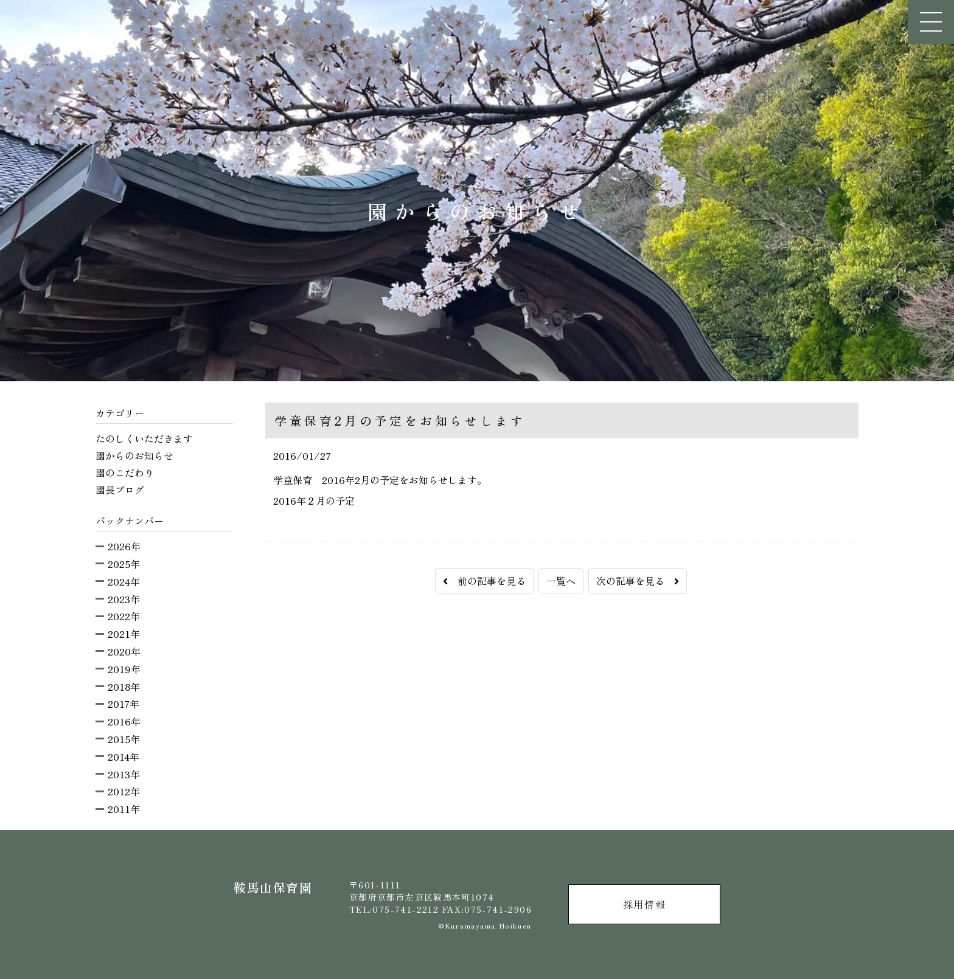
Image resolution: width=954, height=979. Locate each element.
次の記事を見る (637, 580)
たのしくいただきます (144, 438)
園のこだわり (125, 472)
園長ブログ (120, 489)
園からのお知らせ (134, 455)
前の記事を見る (484, 580)
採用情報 (644, 904)
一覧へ (561, 580)
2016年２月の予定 (314, 500)
